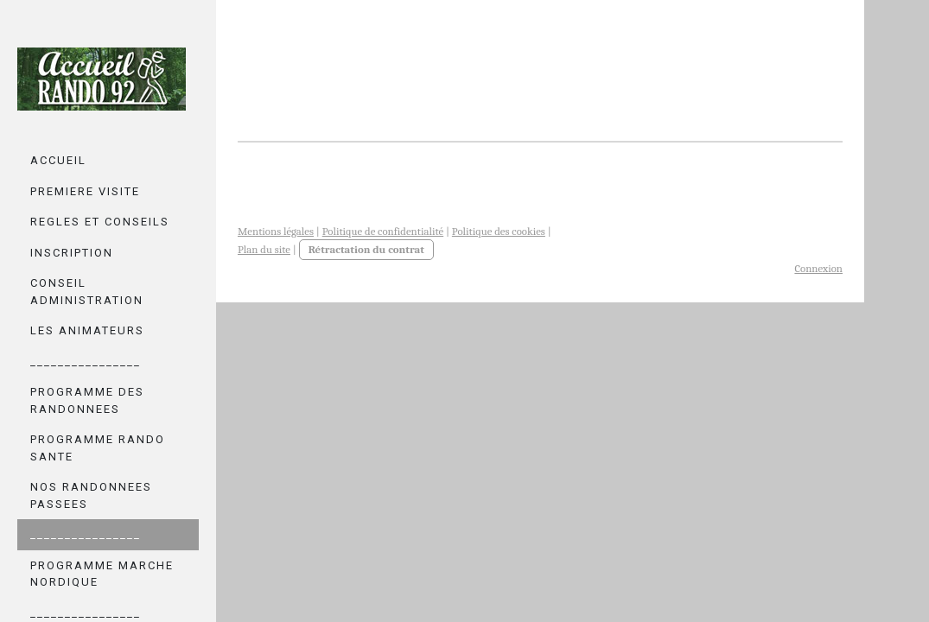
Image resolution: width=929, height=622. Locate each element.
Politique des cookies (498, 231)
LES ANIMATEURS (87, 330)
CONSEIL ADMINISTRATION (86, 291)
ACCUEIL (58, 160)
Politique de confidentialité (382, 231)
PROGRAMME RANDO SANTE (97, 448)
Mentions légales (276, 231)
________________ (85, 361)
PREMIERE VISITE (85, 191)
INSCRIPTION (71, 252)
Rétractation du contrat (366, 249)
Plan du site (264, 249)
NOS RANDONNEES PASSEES (91, 495)
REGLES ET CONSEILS (99, 221)
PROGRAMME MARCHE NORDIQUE (102, 574)
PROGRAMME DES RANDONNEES (87, 400)
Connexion (818, 268)
